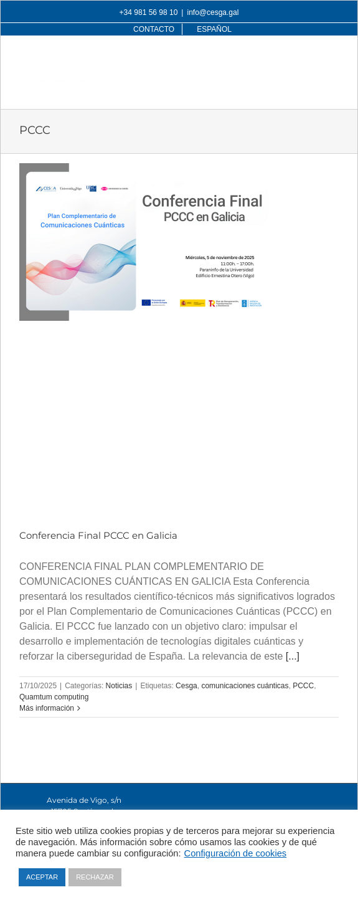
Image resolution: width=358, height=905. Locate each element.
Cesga (186, 685)
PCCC (303, 685)
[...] (292, 656)
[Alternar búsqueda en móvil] (307, 60)
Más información (46, 708)
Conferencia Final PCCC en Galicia (98, 535)
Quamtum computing (53, 697)
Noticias (119, 685)
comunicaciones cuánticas (244, 685)
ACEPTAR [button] (42, 877)
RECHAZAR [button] (95, 877)
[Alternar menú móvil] (332, 60)
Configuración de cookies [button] (235, 853)
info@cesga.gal (212, 12)
